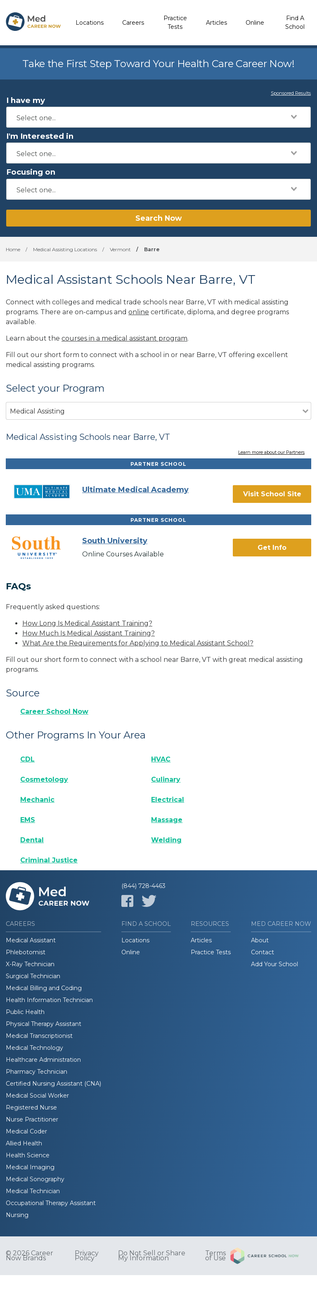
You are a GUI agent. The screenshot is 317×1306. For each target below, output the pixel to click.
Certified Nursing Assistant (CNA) (53, 1083)
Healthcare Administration (43, 1059)
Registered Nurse (31, 1107)
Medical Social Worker (37, 1095)
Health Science (28, 1155)
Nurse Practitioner (32, 1119)
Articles (216, 22)
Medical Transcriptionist (39, 1036)
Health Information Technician (49, 1000)
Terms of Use (215, 1256)
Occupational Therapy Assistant (51, 1203)
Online (255, 22)
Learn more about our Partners (271, 452)
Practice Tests (175, 22)
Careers (133, 22)
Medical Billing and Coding (44, 988)
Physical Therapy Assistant (43, 1024)
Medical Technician (33, 1191)
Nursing (17, 1215)
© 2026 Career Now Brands (29, 1256)
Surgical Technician (33, 976)
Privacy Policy (87, 1256)
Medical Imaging (30, 1167)
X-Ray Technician (30, 964)
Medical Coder (26, 1131)
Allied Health (24, 1143)
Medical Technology (34, 1047)
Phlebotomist (25, 952)
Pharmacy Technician (36, 1071)
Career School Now (54, 711)
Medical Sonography (35, 1179)
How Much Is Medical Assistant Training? (88, 633)
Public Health (25, 1012)
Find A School (295, 22)
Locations (90, 22)
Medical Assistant (31, 940)
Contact (262, 952)
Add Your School (274, 964)
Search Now (158, 218)
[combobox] (158, 117)
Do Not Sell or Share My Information (151, 1256)
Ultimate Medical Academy (135, 489)
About (260, 940)
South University (114, 540)
